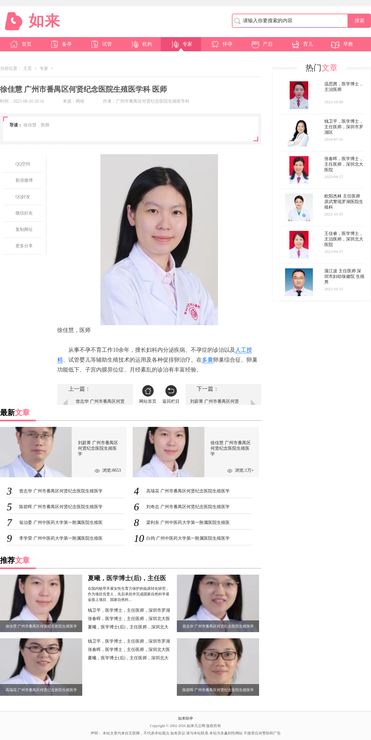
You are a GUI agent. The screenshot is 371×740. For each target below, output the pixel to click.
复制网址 (24, 229)
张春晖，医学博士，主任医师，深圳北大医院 (129, 619)
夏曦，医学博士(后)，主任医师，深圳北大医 (128, 628)
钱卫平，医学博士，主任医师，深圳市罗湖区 (129, 611)
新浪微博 (24, 180)
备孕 (60, 44)
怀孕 (221, 44)
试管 (101, 44)
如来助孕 (185, 718)
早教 (342, 44)
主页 (27, 68)
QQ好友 (22, 196)
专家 (181, 44)
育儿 (302, 44)
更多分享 (24, 246)
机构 (141, 44)
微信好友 (24, 213)
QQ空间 (22, 164)
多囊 (207, 360)
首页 (20, 44)
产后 (261, 44)
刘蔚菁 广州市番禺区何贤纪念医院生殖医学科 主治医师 (214, 405)
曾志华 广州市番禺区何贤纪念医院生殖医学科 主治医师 (100, 405)
